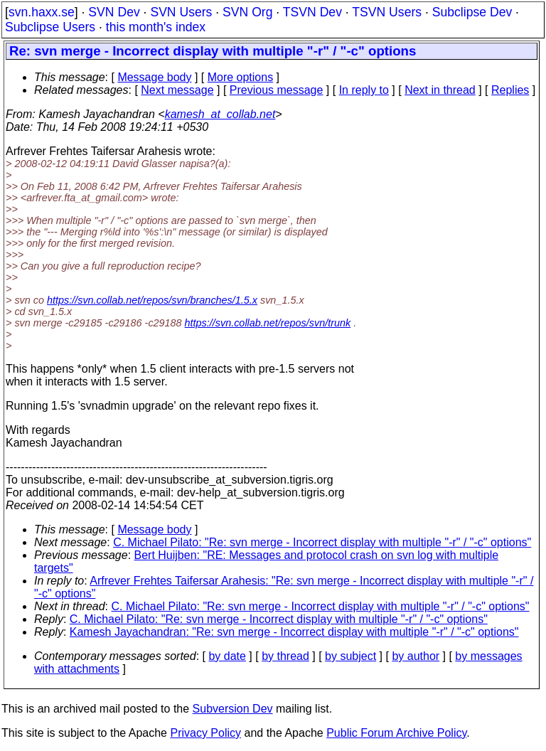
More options (241, 77)
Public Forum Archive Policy (396, 733)
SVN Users (181, 12)
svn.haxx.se (42, 12)
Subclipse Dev (472, 12)
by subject (350, 656)
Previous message (276, 90)
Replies (510, 90)
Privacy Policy (205, 733)
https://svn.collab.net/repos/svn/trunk (268, 323)
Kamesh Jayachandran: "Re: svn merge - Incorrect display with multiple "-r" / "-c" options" (294, 632)
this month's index (155, 27)
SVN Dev (113, 12)
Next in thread (440, 90)
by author (415, 656)
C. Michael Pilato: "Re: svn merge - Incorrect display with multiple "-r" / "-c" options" (322, 542)
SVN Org (247, 12)
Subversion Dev (233, 709)
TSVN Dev (312, 12)
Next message (177, 90)
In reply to (364, 90)
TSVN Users (387, 12)
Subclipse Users (50, 27)
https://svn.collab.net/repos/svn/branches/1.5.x (152, 300)
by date (226, 656)
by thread (285, 656)
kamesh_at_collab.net (220, 114)
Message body (154, 77)
